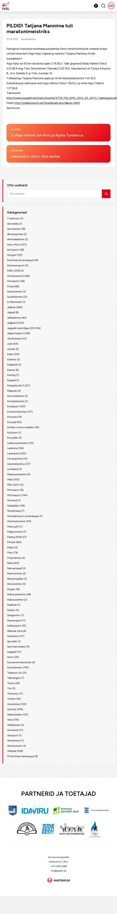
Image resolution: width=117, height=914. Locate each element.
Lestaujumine (14, 458)
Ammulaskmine (15, 239)
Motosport (13, 489)
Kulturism (12, 432)
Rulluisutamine (15, 599)
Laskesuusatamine (17, 443)
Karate (11, 369)
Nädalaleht (13, 505)
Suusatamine (28, 39)
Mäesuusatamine (16, 474)
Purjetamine (14, 557)
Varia (10, 719)
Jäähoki (11, 307)
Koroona (12, 416)
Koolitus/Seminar (17, 411)
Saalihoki (12, 604)
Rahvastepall (14, 568)
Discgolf (12, 255)
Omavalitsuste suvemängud (23, 516)
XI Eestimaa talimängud (20, 756)
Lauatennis (13, 453)
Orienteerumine (16, 521)
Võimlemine (13, 740)
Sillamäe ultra (14, 631)
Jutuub (11, 349)
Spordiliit (12, 641)
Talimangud (13, 677)
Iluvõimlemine (15, 296)
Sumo (10, 657)
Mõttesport (14, 495)
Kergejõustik (14, 385)
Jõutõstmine (14, 338)
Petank (11, 542)
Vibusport (12, 735)
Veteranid (12, 730)
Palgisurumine (15, 531)
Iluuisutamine (14, 291)
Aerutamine (13, 228)
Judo (10, 343)
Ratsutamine (14, 583)
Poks (10, 552)
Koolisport (13, 406)
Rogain (11, 589)
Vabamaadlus (14, 714)
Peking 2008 (14, 537)
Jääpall (11, 312)
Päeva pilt (13, 526)
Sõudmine (12, 636)
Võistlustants (14, 745)
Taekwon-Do (14, 672)
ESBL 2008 (13, 270)
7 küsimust (13, 218)
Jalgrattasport (15, 333)
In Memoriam (14, 302)
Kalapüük (12, 364)
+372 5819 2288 (58, 866)
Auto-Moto (13, 244)
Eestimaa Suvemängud (20, 260)
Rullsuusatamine (16, 594)
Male (10, 479)
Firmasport (13, 281)
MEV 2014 (13, 484)
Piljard (10, 547)
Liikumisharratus (16, 463)
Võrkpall (11, 751)
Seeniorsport (14, 620)
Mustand (12, 500)
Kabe (10, 354)
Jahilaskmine (14, 317)
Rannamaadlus (15, 578)
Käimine (11, 359)
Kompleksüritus (16, 401)
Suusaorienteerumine (19, 662)
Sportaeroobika (16, 646)
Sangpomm (13, 615)
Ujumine (11, 709)
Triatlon (11, 698)
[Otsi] (106, 193)
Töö (9, 688)
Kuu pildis (12, 437)
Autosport (13, 249)
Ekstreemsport (15, 265)
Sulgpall (11, 651)
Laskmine (12, 448)
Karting (11, 375)
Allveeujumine (15, 234)
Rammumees (14, 573)
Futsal (10, 286)
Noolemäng (13, 510)
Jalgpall (11, 322)
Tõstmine (12, 693)
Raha (10, 563)
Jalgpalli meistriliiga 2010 (21, 328)
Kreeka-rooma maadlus (20, 427)
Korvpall (11, 422)
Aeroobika (13, 223)
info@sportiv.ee (58, 871)
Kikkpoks (12, 390)
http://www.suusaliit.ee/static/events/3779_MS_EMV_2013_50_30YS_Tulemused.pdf (61, 98)
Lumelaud (12, 469)
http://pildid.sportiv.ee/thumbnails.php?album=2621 (47, 103)
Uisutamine (13, 704)
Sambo (11, 610)
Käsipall (11, 380)
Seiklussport (14, 625)
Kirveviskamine (15, 396)
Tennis (10, 683)
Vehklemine (13, 725)
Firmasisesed (14, 275)
